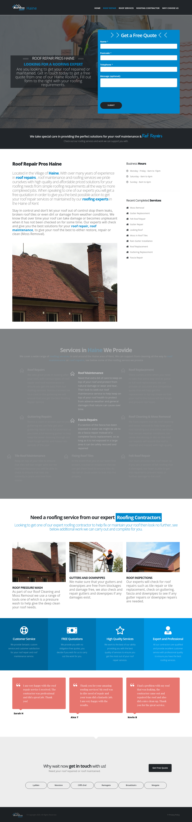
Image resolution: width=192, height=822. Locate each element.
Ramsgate (106, 785)
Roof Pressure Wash (27, 588)
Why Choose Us (170, 8)
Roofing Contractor (147, 8)
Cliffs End (82, 785)
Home (97, 8)
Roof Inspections (139, 578)
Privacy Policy (174, 815)
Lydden (36, 785)
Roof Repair (109, 8)
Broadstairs (131, 785)
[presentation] (123, 95)
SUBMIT (111, 105)
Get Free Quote (160, 767)
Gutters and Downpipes (87, 578)
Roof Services (126, 8)
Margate (155, 785)
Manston (59, 785)
